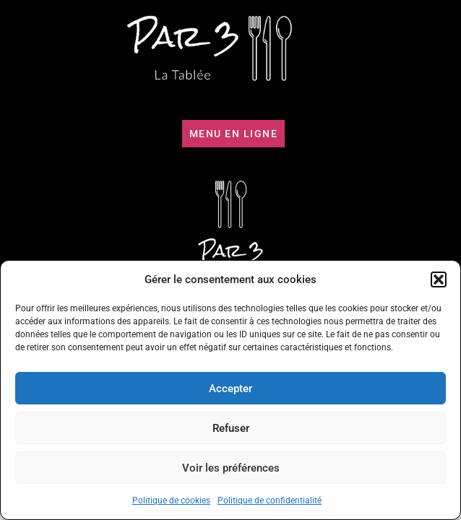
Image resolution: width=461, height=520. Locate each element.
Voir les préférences (231, 468)
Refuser (230, 428)
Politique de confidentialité (269, 500)
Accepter (230, 388)
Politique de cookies (171, 500)
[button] (438, 279)
